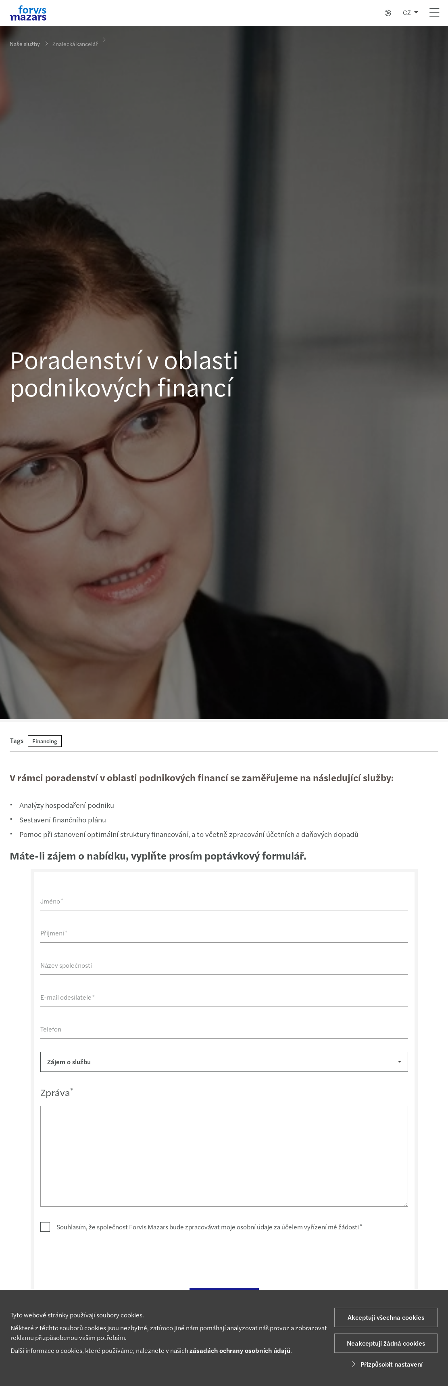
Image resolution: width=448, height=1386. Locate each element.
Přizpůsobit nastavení (386, 1364)
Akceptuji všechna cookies (386, 1317)
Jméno (50, 901)
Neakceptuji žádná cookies (386, 1343)
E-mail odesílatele (66, 997)
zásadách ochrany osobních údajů (240, 1350)
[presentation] (100, 1259)
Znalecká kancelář (75, 40)
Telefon (49, 1029)
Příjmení (52, 932)
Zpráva (55, 1092)
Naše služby (25, 44)
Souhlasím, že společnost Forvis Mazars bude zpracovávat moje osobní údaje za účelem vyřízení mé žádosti (208, 1227)
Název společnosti (65, 965)
